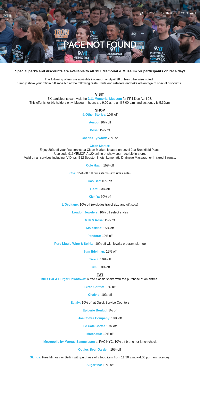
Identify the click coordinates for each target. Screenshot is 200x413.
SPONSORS (169, 13)
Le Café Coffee (94, 326)
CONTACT (188, 13)
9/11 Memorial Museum (105, 98)
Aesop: (95, 122)
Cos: (73, 173)
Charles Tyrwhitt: (94, 138)
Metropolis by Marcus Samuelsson (69, 341)
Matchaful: (95, 334)
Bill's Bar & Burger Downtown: (63, 279)
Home (152, 13)
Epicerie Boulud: (95, 310)
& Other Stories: (94, 114)
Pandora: (95, 236)
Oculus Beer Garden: (94, 349)
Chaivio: (94, 294)
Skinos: (35, 357)
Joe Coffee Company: (94, 318)
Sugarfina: (94, 365)
